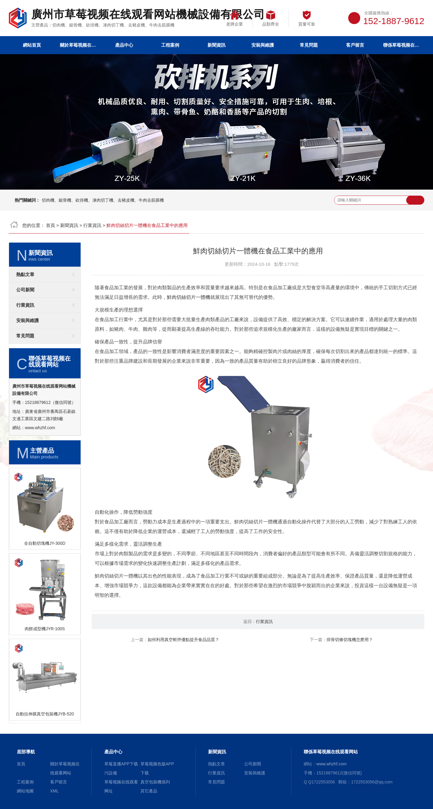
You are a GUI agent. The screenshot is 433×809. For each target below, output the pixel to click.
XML (54, 791)
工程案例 (170, 45)
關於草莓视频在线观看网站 (78, 45)
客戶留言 (355, 45)
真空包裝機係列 (155, 782)
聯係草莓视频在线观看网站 (401, 45)
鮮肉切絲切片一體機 (188, 297)
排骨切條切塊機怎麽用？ (350, 639)
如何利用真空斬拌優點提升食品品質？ (183, 639)
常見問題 (309, 45)
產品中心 (124, 45)
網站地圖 (25, 791)
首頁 (50, 225)
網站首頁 (32, 45)
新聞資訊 (216, 45)
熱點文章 (25, 274)
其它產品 (148, 791)
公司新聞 (25, 289)
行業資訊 (92, 225)
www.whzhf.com (40, 427)
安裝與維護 (262, 45)
